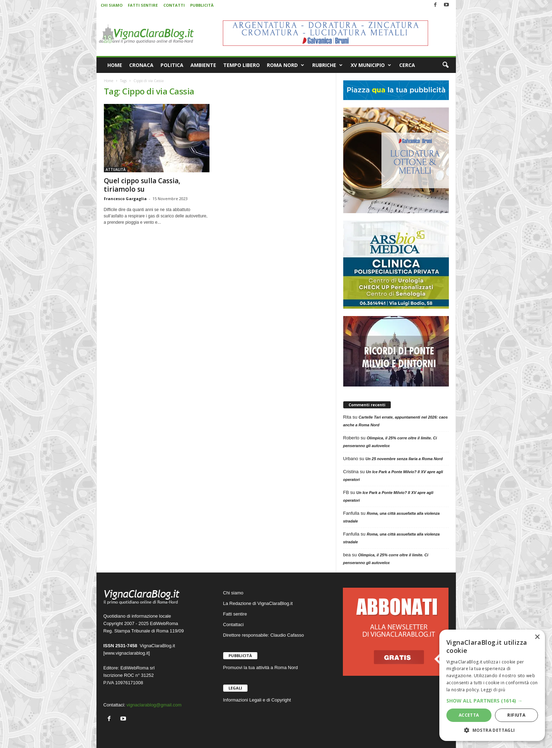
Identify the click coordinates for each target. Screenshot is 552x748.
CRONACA (141, 65)
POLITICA (172, 65)
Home (108, 80)
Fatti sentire (235, 614)
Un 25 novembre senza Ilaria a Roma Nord (404, 459)
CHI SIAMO (112, 5)
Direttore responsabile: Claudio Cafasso (263, 635)
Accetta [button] (469, 715)
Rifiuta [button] (516, 715)
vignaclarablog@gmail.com (153, 704)
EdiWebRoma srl (137, 667)
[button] (445, 65)
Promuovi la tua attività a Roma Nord (260, 667)
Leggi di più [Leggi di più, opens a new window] (493, 690)
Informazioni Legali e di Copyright (257, 700)
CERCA (407, 65)
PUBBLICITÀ (202, 5)
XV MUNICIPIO (371, 65)
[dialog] (492, 685)
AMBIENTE (203, 65)
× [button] (537, 637)
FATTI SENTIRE (143, 5)
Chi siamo (233, 592)
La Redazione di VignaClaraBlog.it (258, 603)
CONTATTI (174, 5)
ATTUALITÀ (116, 169)
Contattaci (233, 624)
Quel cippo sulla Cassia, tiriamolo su (142, 185)
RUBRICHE (327, 65)
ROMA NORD (285, 65)
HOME (114, 65)
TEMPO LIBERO (241, 65)
